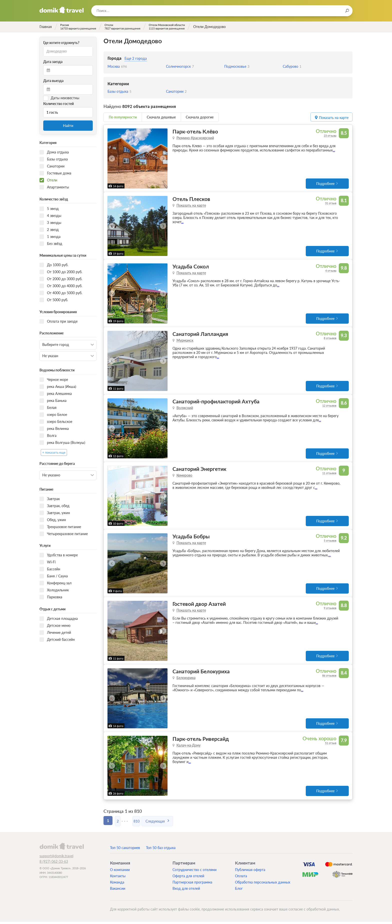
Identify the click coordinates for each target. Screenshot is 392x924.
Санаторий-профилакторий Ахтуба (216, 402)
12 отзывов (329, 406)
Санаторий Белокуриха (201, 673)
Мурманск (184, 341)
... (334, 150)
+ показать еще (54, 452)
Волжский (184, 409)
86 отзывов (329, 677)
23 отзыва (330, 135)
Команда (117, 884)
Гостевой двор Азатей (199, 605)
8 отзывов (330, 338)
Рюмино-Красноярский (195, 138)
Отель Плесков (191, 199)
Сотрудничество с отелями (194, 872)
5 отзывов (330, 542)
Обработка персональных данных (262, 884)
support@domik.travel (56, 858)
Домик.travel (62, 9)
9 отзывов (330, 609)
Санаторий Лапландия (200, 334)
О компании (120, 872)
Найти (68, 125)
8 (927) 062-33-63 (54, 864)
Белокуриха (186, 680)
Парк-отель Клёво (195, 131)
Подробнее (325, 183)
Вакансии (117, 891)
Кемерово (184, 476)
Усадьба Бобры (191, 538)
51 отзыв (330, 745)
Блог (239, 891)
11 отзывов (329, 474)
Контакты (118, 878)
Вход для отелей (186, 891)
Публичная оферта (250, 872)
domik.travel (62, 848)
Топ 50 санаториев (125, 850)
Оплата (241, 878)
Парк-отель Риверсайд (200, 741)
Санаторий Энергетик (199, 470)
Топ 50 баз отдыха (161, 850)
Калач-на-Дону (188, 747)
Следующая (164, 823)
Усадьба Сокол (190, 267)
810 (143, 823)
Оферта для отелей (188, 878)
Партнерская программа (192, 884)
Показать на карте (191, 205)
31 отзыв (330, 203)
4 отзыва (330, 271)
